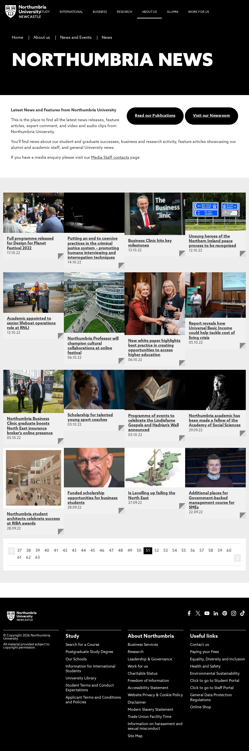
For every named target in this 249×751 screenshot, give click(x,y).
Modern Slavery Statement (150, 710)
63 (37, 558)
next (237, 558)
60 (228, 551)
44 (83, 551)
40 (46, 551)
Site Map (135, 736)
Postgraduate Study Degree (89, 652)
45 (92, 551)
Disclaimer (137, 703)
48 (120, 551)
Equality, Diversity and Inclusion (217, 659)
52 (156, 551)
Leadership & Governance (150, 659)
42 (65, 551)
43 (74, 551)
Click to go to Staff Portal (212, 688)
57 (201, 551)
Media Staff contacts (110, 158)
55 (183, 551)
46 (102, 551)
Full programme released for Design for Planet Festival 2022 (30, 243)
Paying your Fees (204, 652)
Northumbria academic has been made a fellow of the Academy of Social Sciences (215, 420)
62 (28, 558)
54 (174, 551)
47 (111, 551)
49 (129, 551)
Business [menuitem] (100, 12)
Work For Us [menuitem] (198, 12)
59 (220, 551)
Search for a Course (82, 645)
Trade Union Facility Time (149, 717)
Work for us (138, 667)
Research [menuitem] (124, 12)
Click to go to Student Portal (214, 681)
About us (41, 38)
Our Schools (76, 659)
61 (19, 558)
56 (192, 551)
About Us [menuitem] (149, 12)
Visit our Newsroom (211, 116)
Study (72, 636)
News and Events (76, 38)
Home (17, 38)
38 (28, 551)
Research (136, 652)
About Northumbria (151, 636)
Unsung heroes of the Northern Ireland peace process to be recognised (212, 241)
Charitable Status (142, 674)
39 (37, 551)
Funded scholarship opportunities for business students (93, 498)
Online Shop (200, 707)
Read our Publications (155, 116)
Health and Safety (205, 667)
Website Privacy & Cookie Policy (155, 695)
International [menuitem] (71, 12)
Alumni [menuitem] (172, 12)
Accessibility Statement (148, 688)
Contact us (199, 645)
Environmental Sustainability (215, 674)
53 (165, 551)
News (107, 38)
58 (210, 551)
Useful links (204, 636)
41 (56, 551)
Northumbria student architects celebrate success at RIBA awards (33, 519)
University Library (81, 678)
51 (148, 551)
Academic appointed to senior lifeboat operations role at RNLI (31, 323)
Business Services (143, 645)
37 (19, 551)
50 (139, 551)
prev (11, 551)
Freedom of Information (148, 681)
